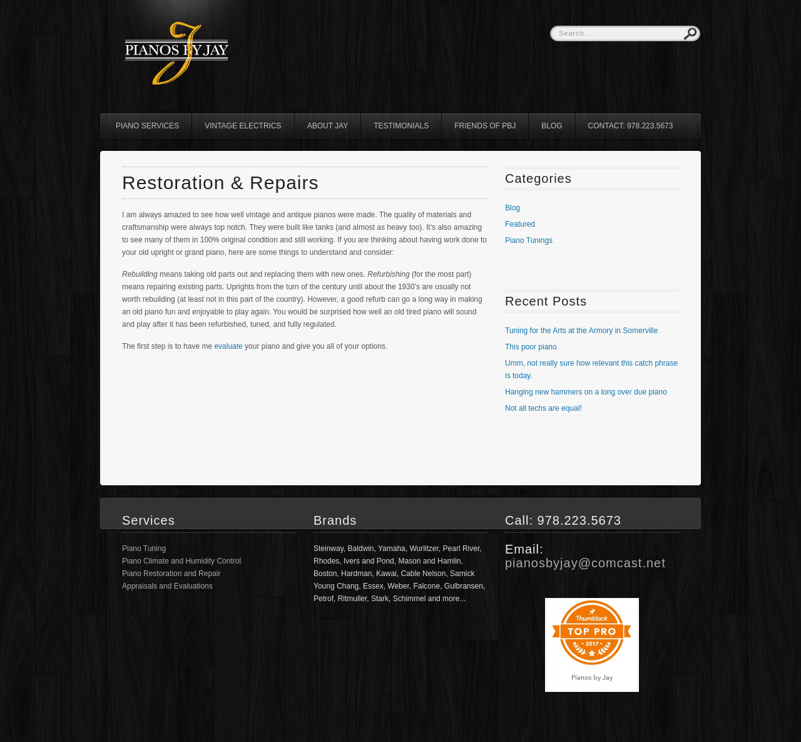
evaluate (228, 346)
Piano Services (147, 125)
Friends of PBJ (485, 125)
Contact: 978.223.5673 (630, 125)
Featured (520, 224)
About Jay (328, 125)
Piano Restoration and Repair (171, 573)
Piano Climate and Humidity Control (181, 561)
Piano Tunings (529, 240)
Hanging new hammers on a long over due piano (586, 392)
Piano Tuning (144, 548)
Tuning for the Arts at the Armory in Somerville (581, 330)
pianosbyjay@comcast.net (585, 563)
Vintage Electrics (243, 125)
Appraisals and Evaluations (167, 586)
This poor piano (531, 347)
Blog (551, 125)
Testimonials (401, 125)
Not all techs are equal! (543, 408)
